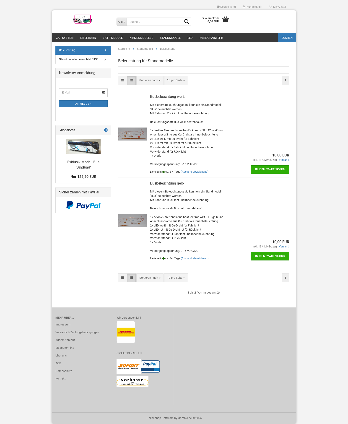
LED (190, 37)
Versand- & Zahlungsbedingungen (77, 332)
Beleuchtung (67, 50)
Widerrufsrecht (65, 340)
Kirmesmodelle (141, 37)
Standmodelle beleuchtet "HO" (78, 59)
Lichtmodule (113, 37)
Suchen (287, 37)
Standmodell (170, 37)
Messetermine (64, 347)
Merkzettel (277, 6)
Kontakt (60, 378)
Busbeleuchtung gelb (167, 183)
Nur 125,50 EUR (83, 176)
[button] (226, 6)
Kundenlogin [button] (252, 6)
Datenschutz (63, 371)
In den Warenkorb (270, 169)
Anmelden (83, 103)
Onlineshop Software (160, 418)
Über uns (61, 355)
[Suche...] (122, 22)
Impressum (62, 324)
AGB (58, 363)
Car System (64, 37)
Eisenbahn (88, 37)
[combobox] (150, 80)
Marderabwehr (211, 37)
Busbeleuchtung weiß (167, 96)
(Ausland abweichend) (194, 171)
